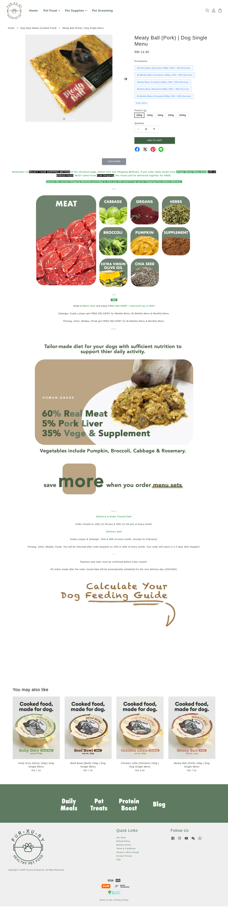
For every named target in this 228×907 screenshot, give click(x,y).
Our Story (121, 838)
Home (33, 11)
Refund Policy (123, 842)
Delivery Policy (123, 846)
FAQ (118, 860)
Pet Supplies (76, 11)
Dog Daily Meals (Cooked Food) (38, 28)
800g (171, 116)
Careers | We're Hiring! (127, 853)
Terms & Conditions (126, 849)
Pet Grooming (102, 11)
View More (141, 103)
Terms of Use (106, 901)
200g (139, 116)
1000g (182, 116)
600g (160, 116)
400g (150, 116)
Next (125, 80)
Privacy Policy (121, 901)
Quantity (139, 124)
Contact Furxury (124, 857)
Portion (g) (140, 111)
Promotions (140, 62)
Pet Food (52, 11)
